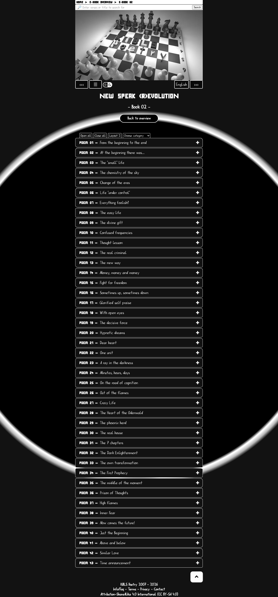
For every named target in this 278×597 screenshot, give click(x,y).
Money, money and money (109, 273)
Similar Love (99, 553)
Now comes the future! (107, 523)
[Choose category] (136, 135)
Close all (100, 135)
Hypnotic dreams (102, 333)
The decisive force (103, 323)
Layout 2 (114, 135)
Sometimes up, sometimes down (113, 293)
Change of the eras (104, 183)
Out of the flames (104, 393)
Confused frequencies (105, 233)
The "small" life (101, 163)
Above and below (102, 543)
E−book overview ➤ (102, 2)
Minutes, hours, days (104, 373)
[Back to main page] (139, 45)
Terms (132, 589)
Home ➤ (81, 2)
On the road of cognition (108, 383)
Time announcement (105, 563)
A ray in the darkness (106, 363)
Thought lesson (101, 243)
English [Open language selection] (181, 84)
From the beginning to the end (113, 143)
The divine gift (101, 223)
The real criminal (102, 253)
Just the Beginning (103, 533)
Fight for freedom (103, 283)
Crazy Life (97, 403)
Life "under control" (104, 193)
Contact (159, 589)
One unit (96, 353)
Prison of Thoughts (103, 493)
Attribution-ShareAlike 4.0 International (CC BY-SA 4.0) (139, 594)
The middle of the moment (110, 483)
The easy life (100, 213)
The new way (100, 263)
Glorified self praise (105, 303)
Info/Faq (118, 589)
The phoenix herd (102, 423)
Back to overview (139, 118)
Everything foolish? (104, 203)
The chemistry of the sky (109, 173)
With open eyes (101, 313)
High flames (98, 503)
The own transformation (108, 463)
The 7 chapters (101, 443)
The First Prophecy (103, 473)
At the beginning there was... (112, 153)
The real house (101, 433)
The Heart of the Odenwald (111, 413)
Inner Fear (97, 513)
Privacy (145, 589)
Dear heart (98, 343)
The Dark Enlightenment (108, 453)
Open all (86, 135)
